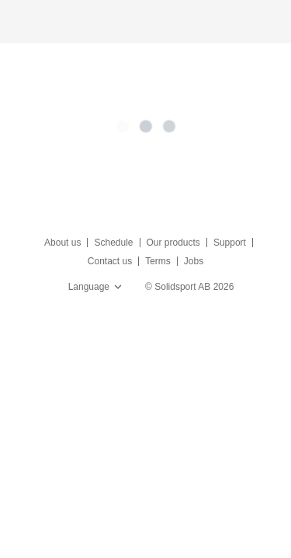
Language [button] (96, 286)
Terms (158, 261)
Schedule (113, 242)
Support (229, 242)
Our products (173, 242)
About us (62, 242)
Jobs (193, 261)
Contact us (110, 261)
